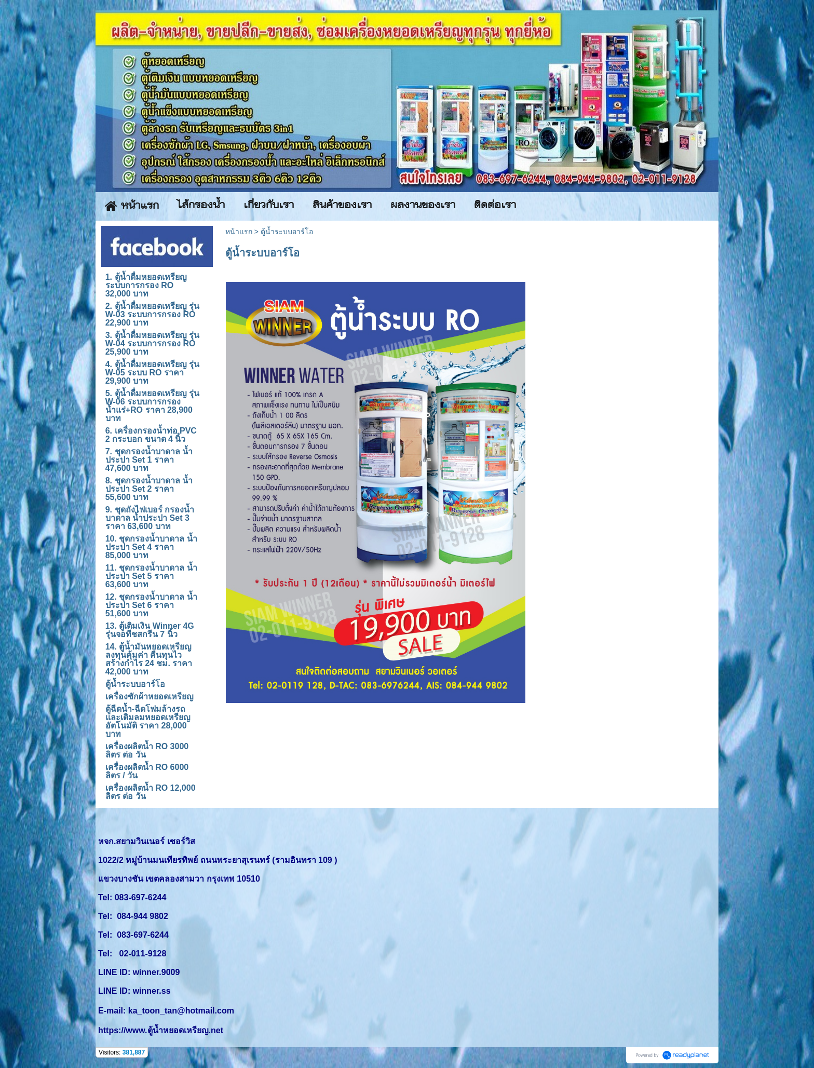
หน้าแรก (238, 231)
